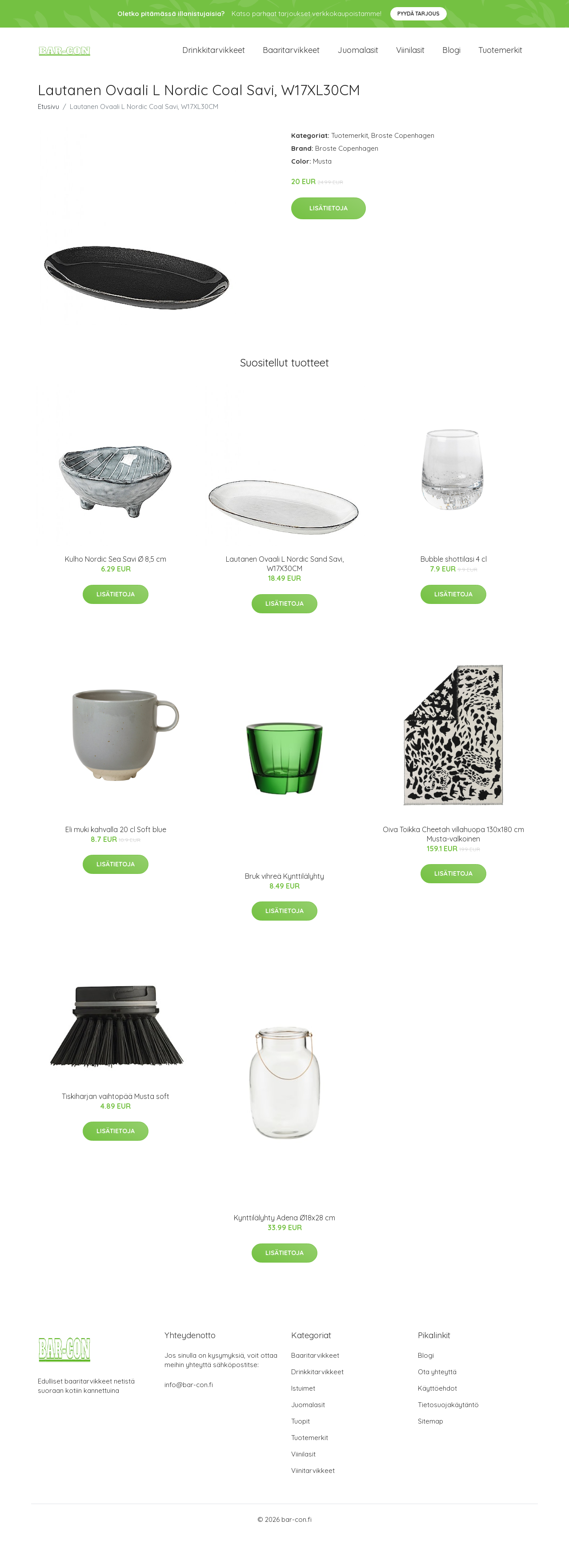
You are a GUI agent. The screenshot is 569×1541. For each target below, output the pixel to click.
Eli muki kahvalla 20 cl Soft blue (115, 835)
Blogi (451, 53)
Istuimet (303, 1394)
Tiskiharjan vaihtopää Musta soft (115, 1102)
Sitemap (430, 1427)
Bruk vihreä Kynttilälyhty (284, 882)
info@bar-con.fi (188, 1391)
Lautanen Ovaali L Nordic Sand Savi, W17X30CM (285, 570)
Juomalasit (357, 53)
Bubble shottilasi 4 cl (454, 565)
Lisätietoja (328, 214)
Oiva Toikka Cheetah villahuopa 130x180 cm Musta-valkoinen (453, 840)
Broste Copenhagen (402, 141)
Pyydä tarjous (418, 13)
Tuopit (300, 1427)
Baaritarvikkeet (291, 53)
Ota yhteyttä (437, 1378)
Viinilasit (410, 53)
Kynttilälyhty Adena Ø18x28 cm (284, 1223)
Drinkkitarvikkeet (213, 53)
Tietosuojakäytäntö (448, 1411)
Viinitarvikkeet (313, 1477)
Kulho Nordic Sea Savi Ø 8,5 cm (115, 565)
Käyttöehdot (437, 1394)
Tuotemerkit (500, 53)
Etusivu (48, 113)
